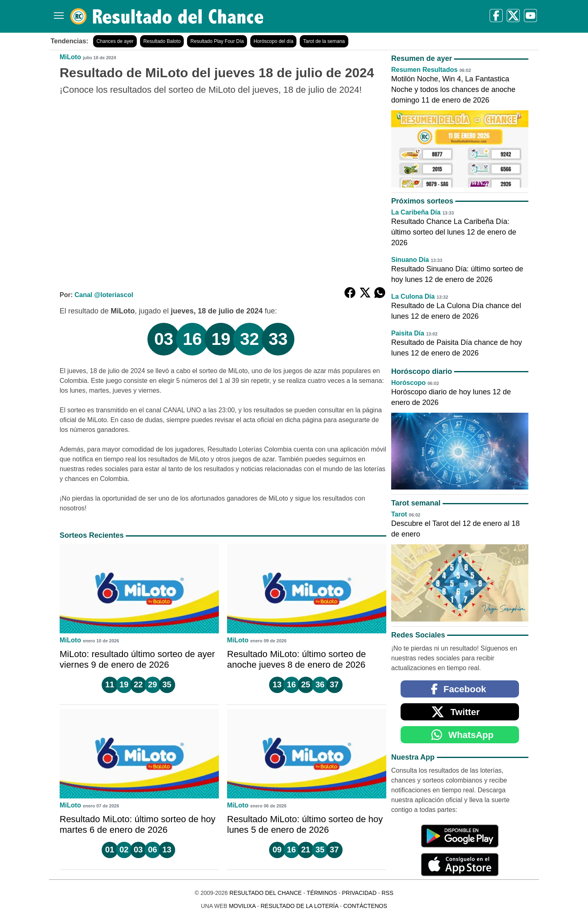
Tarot (399, 514)
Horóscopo (408, 382)
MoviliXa (242, 906)
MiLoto (70, 57)
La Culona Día (413, 296)
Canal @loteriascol (103, 294)
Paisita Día (407, 333)
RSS (387, 893)
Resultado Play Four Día (217, 41)
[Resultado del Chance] (167, 16)
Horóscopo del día (273, 41)
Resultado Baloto (161, 41)
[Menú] (57, 12)
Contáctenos (365, 906)
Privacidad (359, 893)
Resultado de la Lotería (299, 906)
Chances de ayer (115, 41)
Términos (322, 893)
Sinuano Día (410, 259)
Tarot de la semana (324, 41)
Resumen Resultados (424, 69)
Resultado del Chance (265, 893)
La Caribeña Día (416, 212)
